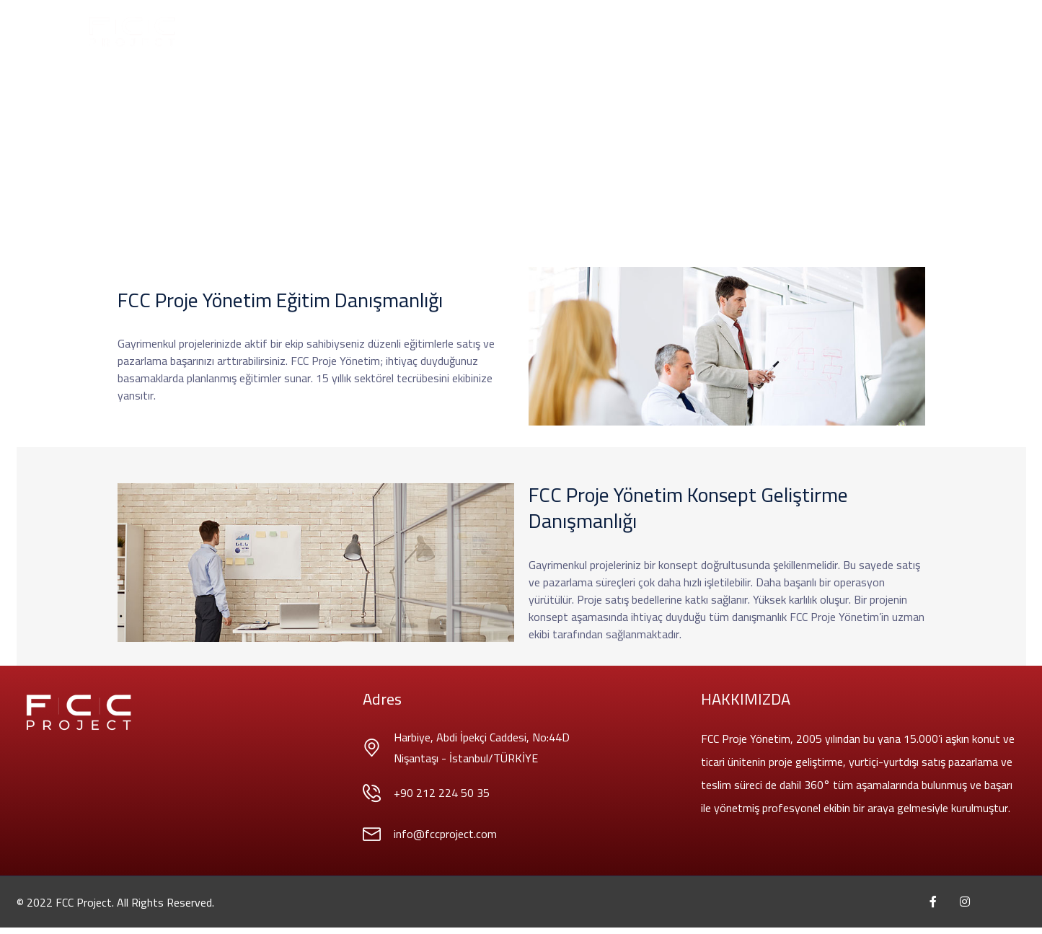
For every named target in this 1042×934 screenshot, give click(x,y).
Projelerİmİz (521, 31)
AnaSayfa (307, 31)
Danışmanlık (594, 31)
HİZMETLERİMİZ (443, 31)
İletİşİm (750, 31)
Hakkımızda (370, 31)
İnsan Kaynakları (679, 31)
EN (787, 31)
